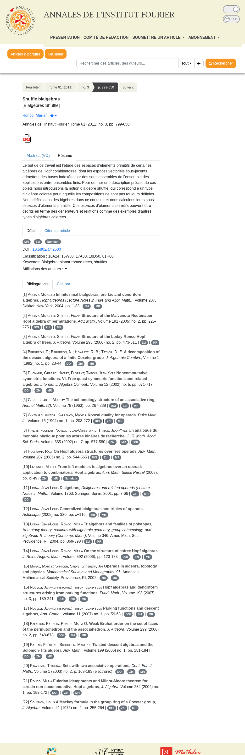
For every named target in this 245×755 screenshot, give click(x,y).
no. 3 (85, 87)
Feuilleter (56, 54)
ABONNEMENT (202, 37)
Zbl (38, 241)
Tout (185, 63)
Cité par (63, 284)
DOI (36, 327)
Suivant (128, 87)
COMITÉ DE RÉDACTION (106, 37)
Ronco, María (33, 115)
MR (26, 241)
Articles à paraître (25, 54)
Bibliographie (38, 284)
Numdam (53, 241)
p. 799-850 (106, 87)
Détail (31, 231)
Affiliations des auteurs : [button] (44, 269)
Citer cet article (57, 231)
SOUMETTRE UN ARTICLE (157, 37)
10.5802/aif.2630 (47, 249)
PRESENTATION (65, 37)
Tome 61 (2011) (60, 87)
